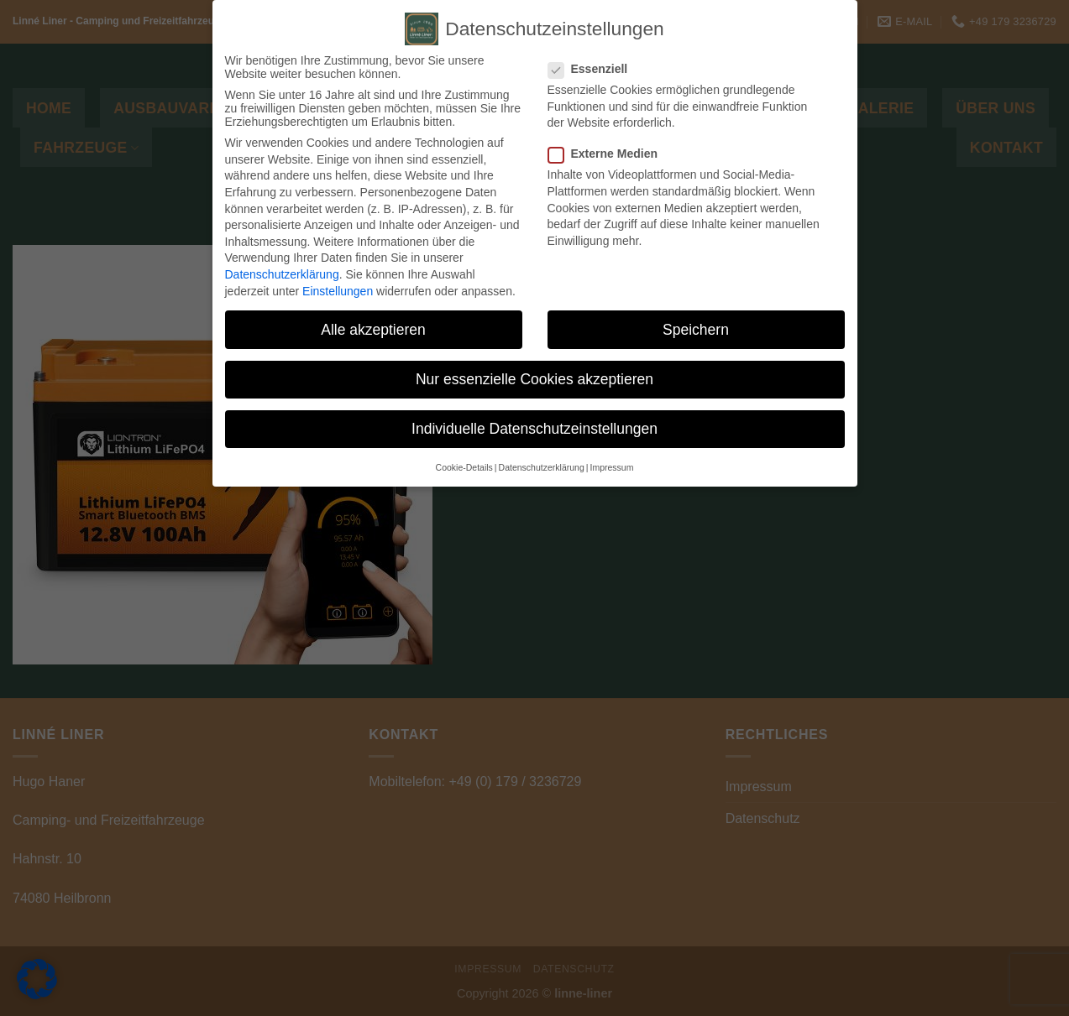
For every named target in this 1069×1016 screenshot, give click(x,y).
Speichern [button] (696, 329)
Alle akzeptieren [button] (373, 329)
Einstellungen (337, 291)
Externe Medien (610, 153)
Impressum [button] (611, 467)
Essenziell (595, 69)
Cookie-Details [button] (464, 467)
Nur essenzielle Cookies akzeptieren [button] (534, 379)
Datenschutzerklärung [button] (541, 467)
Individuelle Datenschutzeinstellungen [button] (534, 428)
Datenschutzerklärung (282, 274)
